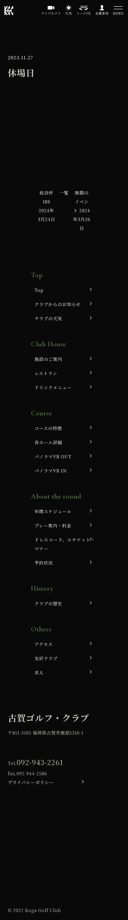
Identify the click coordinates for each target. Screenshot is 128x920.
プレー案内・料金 (52, 525)
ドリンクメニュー (53, 387)
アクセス (43, 644)
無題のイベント (81, 210)
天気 (68, 13)
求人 (39, 672)
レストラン (45, 373)
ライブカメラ (51, 13)
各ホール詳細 (48, 442)
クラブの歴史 (48, 603)
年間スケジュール (53, 511)
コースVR (83, 13)
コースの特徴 (48, 428)
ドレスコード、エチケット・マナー (64, 544)
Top (38, 290)
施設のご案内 (48, 359)
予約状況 (43, 562)
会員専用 (102, 13)
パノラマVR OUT (53, 456)
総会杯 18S (46, 205)
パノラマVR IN (50, 470)
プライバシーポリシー (31, 782)
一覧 (64, 192)
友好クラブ (46, 658)
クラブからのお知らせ (57, 304)
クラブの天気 (48, 318)
